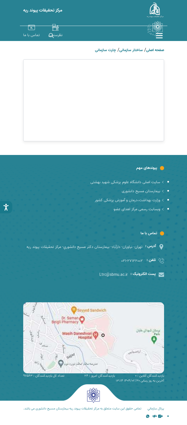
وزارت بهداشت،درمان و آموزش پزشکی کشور (129, 200)
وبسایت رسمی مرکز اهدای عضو (139, 209)
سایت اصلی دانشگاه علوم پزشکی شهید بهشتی (127, 182)
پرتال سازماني (155, 408)
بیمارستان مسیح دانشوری (143, 191)
